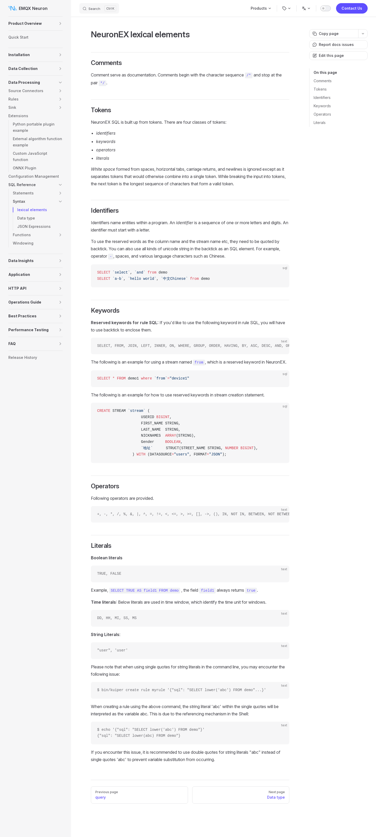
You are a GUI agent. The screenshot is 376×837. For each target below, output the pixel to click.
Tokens (320, 89)
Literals (320, 122)
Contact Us (352, 8)
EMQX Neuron (28, 8)
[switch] (325, 8)
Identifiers (322, 97)
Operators (322, 114)
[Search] (99, 8)
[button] (60, 23)
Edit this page (328, 55)
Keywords (322, 106)
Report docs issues (333, 44)
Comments (323, 81)
